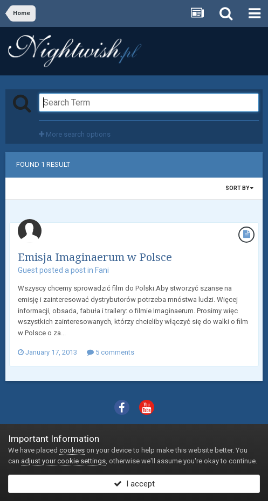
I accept (134, 484)
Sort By (239, 188)
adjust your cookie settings (63, 461)
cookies (72, 450)
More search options (75, 134)
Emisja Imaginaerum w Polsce (95, 257)
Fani (102, 270)
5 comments (110, 352)
